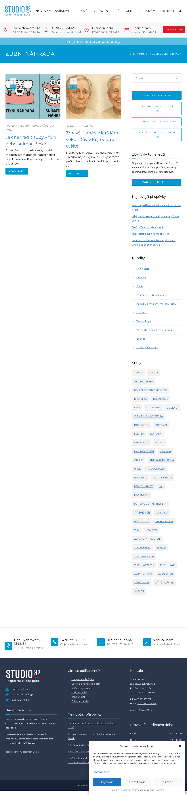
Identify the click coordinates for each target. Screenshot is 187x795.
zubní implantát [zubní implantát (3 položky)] (144, 556)
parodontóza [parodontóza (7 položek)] (143, 486)
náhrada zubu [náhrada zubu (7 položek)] (144, 451)
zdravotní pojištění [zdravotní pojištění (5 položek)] (147, 538)
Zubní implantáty (80, 701)
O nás (84, 11)
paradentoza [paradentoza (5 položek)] (156, 468)
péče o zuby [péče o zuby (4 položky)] (141, 521)
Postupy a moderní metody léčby (156, 303)
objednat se (174, 29)
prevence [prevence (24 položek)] (142, 512)
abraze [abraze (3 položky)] (138, 372)
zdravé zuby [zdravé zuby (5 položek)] (142, 547)
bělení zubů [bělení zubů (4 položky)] (160, 399)
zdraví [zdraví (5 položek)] (161, 547)
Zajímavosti (64, 11)
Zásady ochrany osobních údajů (137, 790)
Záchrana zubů (79, 692)
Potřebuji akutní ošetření (157, 121)
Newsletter (142, 268)
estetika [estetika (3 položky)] (139, 434)
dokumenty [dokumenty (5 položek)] (141, 425)
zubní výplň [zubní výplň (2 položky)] (165, 574)
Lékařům (148, 11)
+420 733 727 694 (147, 703)
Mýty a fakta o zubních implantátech (150, 233)
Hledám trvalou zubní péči (156, 108)
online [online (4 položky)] (138, 460)
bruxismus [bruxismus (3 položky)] (140, 399)
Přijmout (107, 782)
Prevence (87, 125)
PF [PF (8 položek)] (161, 486)
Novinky (43, 11)
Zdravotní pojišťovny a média (154, 330)
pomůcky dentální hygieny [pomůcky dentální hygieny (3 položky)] (150, 504)
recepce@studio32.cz (146, 32)
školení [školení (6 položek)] (139, 591)
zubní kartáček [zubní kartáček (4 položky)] (144, 565)
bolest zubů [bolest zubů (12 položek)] (143, 381)
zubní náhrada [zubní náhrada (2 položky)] (143, 574)
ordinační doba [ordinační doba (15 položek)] (161, 460)
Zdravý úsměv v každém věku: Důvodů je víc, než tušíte (92, 139)
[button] (180, 746)
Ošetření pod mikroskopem (85, 683)
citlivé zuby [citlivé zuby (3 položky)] (153, 407)
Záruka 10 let (78, 696)
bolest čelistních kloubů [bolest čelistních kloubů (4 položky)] (150, 390)
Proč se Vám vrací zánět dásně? (148, 227)
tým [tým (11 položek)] (137, 530)
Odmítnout (137, 782)
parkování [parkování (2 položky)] (140, 477)
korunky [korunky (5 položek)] (155, 433)
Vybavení (101, 11)
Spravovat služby (101, 772)
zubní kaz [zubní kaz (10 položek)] (167, 565)
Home (132, 53)
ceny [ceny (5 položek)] (137, 407)
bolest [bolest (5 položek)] (153, 372)
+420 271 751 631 (142, 699)
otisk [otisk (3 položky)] (137, 469)
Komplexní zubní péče (82, 679)
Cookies (115, 790)
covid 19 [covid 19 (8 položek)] (172, 407)
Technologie (143, 321)
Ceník (131, 11)
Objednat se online (157, 95)
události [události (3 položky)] (151, 530)
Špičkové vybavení (80, 688)
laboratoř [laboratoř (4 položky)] (141, 442)
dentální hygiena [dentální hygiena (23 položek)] (148, 416)
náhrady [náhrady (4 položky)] (165, 451)
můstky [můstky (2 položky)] (159, 442)
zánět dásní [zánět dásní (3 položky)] (141, 582)
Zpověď (141, 338)
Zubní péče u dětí (147, 347)
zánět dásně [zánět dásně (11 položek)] (164, 582)
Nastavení (167, 782)
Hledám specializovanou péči (157, 134)
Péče (117, 11)
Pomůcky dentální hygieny (151, 295)
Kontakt (160, 790)
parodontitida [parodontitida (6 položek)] (162, 477)
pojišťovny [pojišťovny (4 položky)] (141, 495)
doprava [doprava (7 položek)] (161, 425)
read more (17, 171)
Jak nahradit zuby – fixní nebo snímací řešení (31, 140)
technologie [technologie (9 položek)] (164, 521)
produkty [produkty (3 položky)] (162, 512)
